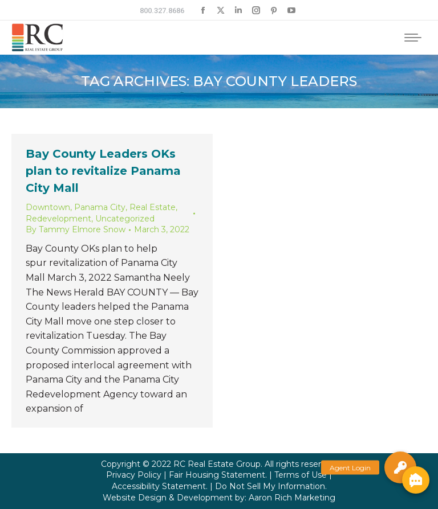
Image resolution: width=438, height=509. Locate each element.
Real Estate (152, 207)
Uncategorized (125, 219)
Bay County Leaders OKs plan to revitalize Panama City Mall (103, 171)
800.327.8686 (162, 10)
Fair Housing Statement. (218, 475)
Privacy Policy (133, 475)
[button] (400, 467)
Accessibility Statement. (160, 486)
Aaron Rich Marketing (292, 497)
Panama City (99, 207)
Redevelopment (58, 219)
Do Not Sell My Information (270, 486)
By (75, 229)
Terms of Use (300, 475)
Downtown (48, 207)
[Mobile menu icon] (413, 37)
